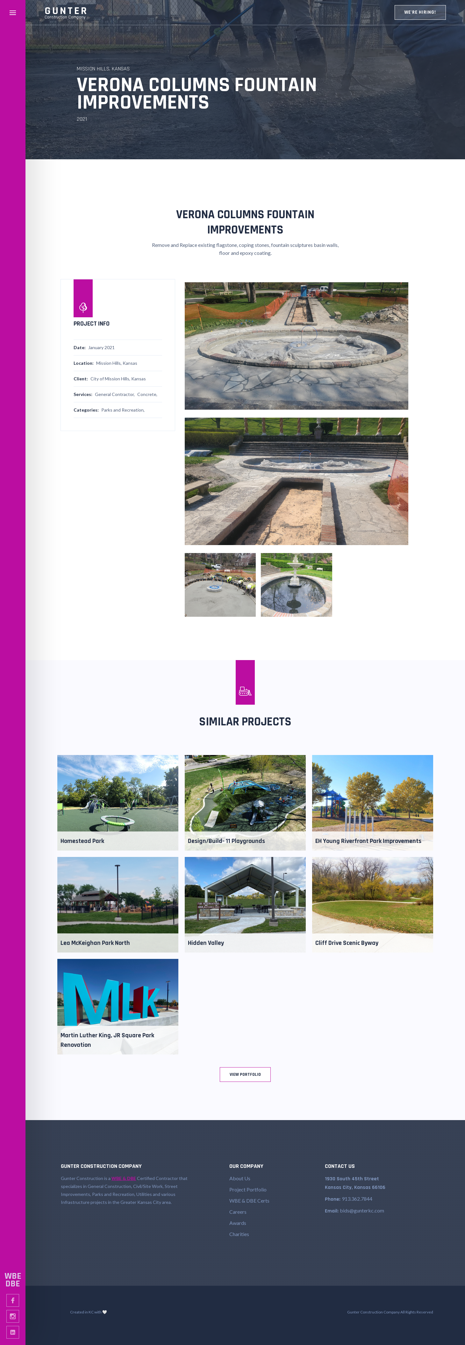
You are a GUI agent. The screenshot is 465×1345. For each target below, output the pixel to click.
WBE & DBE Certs (249, 1201)
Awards (237, 1223)
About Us (239, 1178)
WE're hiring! (420, 12)
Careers (238, 1212)
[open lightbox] (296, 346)
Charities (239, 1234)
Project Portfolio (248, 1189)
